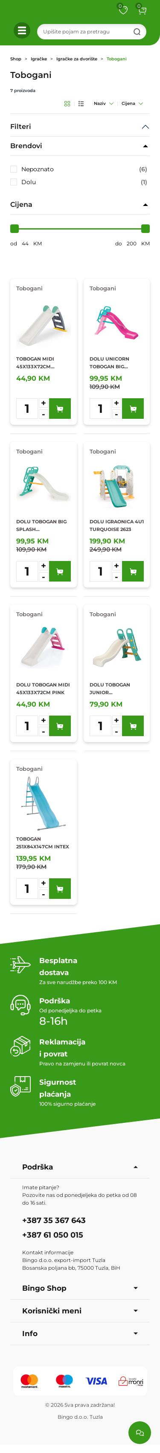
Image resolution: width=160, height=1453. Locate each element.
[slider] (14, 228)
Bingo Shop (80, 1288)
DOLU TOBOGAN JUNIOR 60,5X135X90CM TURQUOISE (110, 689)
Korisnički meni (80, 1311)
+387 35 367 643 (54, 1220)
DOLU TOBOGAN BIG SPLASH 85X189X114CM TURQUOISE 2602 (41, 526)
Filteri (20, 126)
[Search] (92, 31)
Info (80, 1333)
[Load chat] (139, 1432)
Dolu (84, 182)
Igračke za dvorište (76, 59)
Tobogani (117, 59)
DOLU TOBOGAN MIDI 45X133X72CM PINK (43, 688)
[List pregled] (81, 104)
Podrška (80, 1167)
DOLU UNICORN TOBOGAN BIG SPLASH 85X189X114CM (109, 363)
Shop (15, 59)
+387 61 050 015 (52, 1235)
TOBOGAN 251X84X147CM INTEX (42, 843)
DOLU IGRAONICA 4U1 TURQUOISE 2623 (117, 525)
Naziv (103, 103)
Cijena (132, 103)
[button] (142, 10)
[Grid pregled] (67, 104)
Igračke (39, 59)
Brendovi (26, 146)
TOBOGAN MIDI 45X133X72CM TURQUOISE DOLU (38, 363)
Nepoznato (84, 169)
